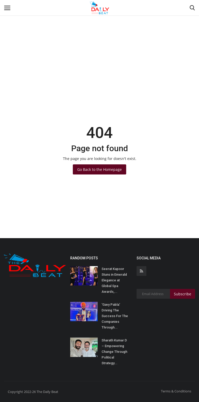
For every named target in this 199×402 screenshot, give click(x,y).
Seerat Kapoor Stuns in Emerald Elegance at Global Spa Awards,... (114, 280)
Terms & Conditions (176, 391)
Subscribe (182, 293)
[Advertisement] (99, 39)
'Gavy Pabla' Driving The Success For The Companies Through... (115, 316)
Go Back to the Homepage (99, 169)
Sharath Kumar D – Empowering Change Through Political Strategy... (114, 351)
